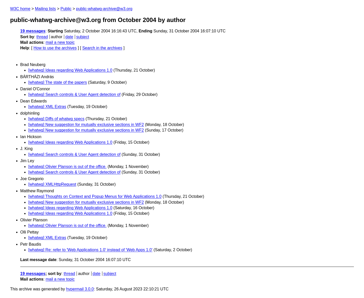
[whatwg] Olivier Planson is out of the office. (67, 166)
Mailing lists (45, 9)
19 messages (33, 31)
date (69, 37)
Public (66, 9)
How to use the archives (55, 48)
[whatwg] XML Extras (47, 106)
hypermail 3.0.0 (80, 289)
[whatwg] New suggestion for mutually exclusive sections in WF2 (86, 124)
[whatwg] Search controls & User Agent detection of (74, 94)
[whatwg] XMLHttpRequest (52, 184)
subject (82, 37)
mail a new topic (60, 42)
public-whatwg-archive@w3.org (104, 9)
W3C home (20, 9)
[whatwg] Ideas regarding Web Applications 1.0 (70, 70)
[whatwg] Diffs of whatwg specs (56, 119)
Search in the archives (102, 48)
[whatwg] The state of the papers (57, 82)
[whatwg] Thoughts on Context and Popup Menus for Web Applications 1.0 (95, 196)
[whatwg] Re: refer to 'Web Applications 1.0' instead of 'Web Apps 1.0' (90, 250)
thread (42, 37)
